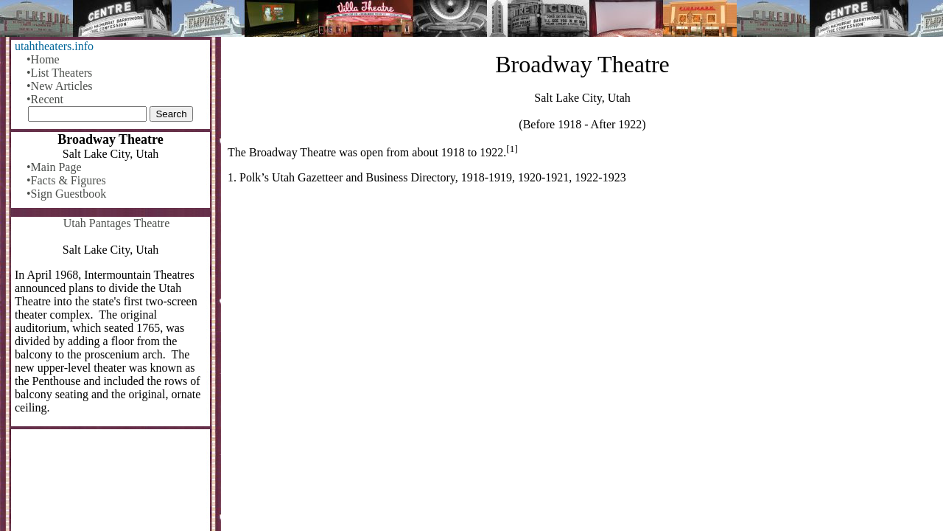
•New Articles (60, 86)
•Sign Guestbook (66, 193)
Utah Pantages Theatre (116, 223)
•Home (43, 59)
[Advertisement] (582, 311)
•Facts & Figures (66, 180)
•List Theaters (59, 72)
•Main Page (54, 167)
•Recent (45, 99)
